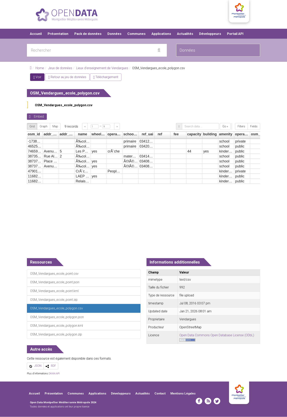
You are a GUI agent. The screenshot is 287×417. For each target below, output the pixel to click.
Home (39, 68)
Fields (254, 126)
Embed (39, 117)
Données (114, 34)
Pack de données (87, 34)
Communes (136, 34)
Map (55, 126)
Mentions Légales (183, 393)
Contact (160, 393)
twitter (217, 401)
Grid (32, 126)
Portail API (235, 34)
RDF (53, 366)
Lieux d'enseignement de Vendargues (102, 68)
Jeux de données (60, 68)
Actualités (185, 34)
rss (208, 401)
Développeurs (210, 34)
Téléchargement (105, 77)
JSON (37, 366)
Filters (241, 126)
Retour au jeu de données (67, 77)
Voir (38, 78)
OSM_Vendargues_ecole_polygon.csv (63, 105)
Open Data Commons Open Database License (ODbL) (216, 335)
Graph (43, 126)
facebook (199, 401)
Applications (161, 34)
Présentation (58, 34)
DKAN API (54, 373)
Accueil (36, 34)
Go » (225, 126)
